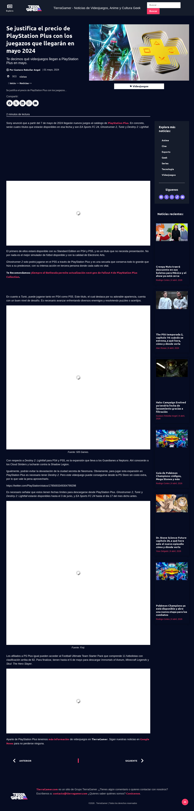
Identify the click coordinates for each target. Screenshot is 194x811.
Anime (165, 140)
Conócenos (133, 793)
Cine (164, 146)
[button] (9, 103)
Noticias (24, 83)
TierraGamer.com (47, 789)
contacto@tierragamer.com (70, 793)
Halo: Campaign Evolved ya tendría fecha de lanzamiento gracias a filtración (171, 407)
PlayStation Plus (118, 123)
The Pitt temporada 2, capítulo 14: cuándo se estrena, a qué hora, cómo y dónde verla (169, 339)
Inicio (12, 83)
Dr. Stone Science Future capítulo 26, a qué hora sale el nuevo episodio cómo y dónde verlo (171, 542)
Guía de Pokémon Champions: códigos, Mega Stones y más (168, 476)
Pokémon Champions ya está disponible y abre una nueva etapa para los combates (171, 610)
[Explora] (9, 6)
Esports (166, 151)
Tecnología (168, 169)
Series (165, 163)
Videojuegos (140, 86)
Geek (164, 157)
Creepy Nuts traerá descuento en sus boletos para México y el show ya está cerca (171, 271)
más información (58, 739)
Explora (9, 10)
